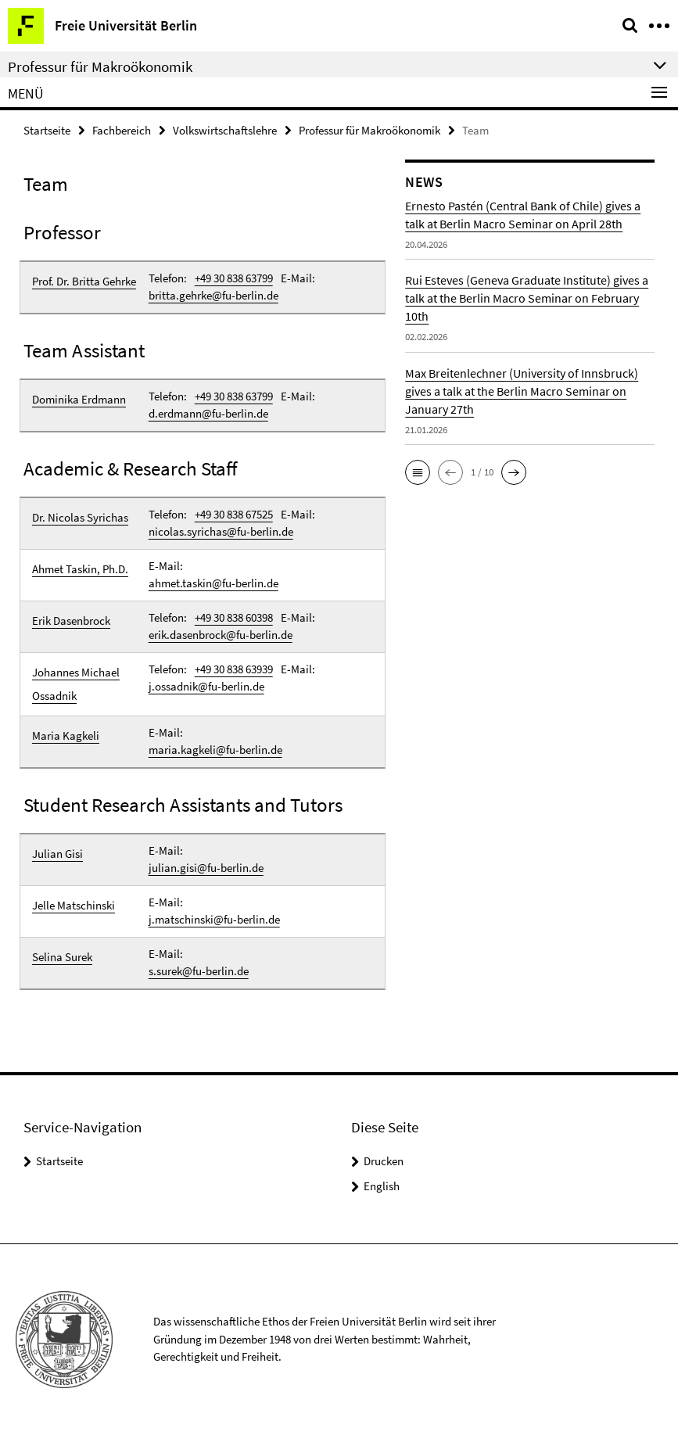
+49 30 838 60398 (234, 617)
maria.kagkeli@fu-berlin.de (215, 749)
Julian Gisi (57, 853)
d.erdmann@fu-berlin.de (208, 413)
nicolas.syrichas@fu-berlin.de (221, 531)
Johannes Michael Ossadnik (76, 684)
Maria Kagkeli (65, 735)
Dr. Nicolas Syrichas (80, 517)
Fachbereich (121, 130)
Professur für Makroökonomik (369, 130)
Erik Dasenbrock (71, 620)
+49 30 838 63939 (234, 669)
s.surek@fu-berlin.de (199, 970)
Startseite (46, 130)
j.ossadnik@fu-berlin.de (206, 686)
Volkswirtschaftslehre (225, 130)
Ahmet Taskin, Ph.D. (80, 568)
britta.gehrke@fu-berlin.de (213, 295)
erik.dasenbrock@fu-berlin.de (220, 634)
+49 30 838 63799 (234, 278)
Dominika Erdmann (79, 399)
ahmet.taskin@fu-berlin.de (213, 583)
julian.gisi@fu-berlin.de (206, 867)
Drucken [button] (384, 1160)
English (382, 1185)
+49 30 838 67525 (234, 514)
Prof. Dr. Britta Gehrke (84, 281)
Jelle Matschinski (73, 905)
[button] (417, 472)
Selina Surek (62, 956)
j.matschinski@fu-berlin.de (214, 919)
